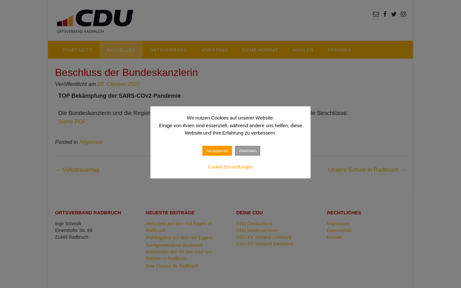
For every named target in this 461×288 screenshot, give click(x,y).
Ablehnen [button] (247, 150)
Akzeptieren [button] (217, 150)
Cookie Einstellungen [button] (230, 166)
